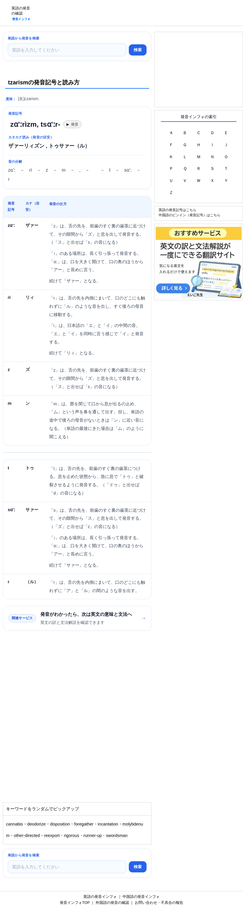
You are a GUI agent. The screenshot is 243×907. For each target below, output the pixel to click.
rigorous (71, 835)
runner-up (93, 835)
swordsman (116, 835)
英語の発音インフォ (100, 896)
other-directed (27, 835)
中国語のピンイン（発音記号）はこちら (189, 215)
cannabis (14, 824)
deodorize (36, 824)
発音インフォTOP (75, 902)
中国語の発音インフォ (141, 896)
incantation (108, 824)
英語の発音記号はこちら (177, 210)
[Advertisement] (139, 13)
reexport (52, 835)
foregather (83, 824)
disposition (60, 824)
